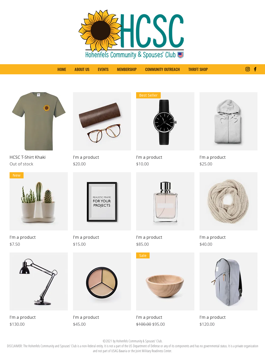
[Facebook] (255, 69)
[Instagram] (248, 69)
